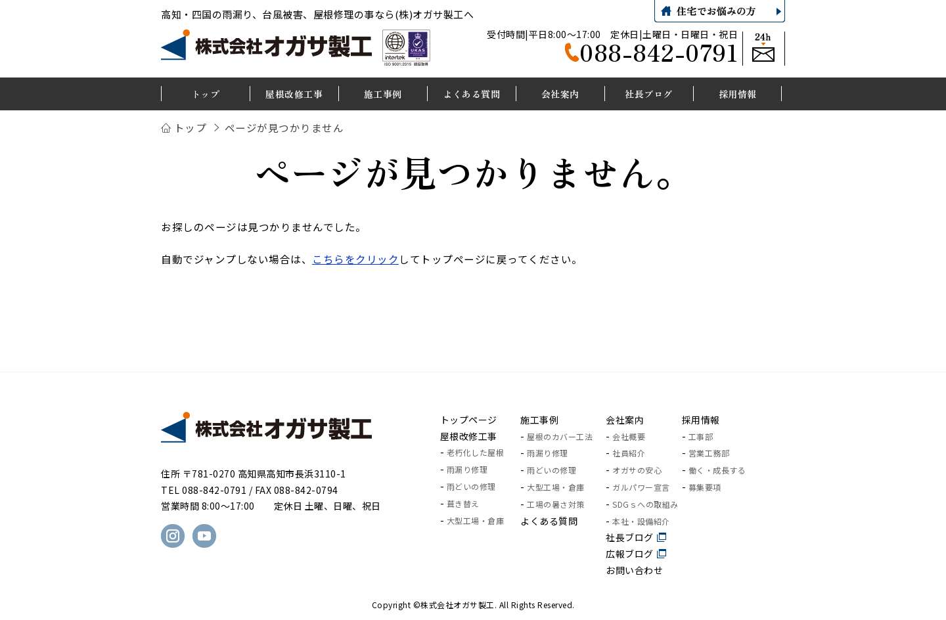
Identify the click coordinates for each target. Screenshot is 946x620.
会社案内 (625, 419)
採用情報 (701, 419)
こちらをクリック (355, 259)
